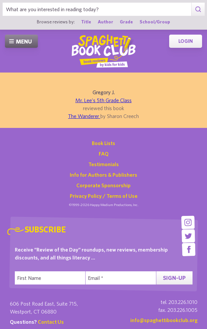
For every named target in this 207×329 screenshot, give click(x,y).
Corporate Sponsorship (103, 185)
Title (86, 21)
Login (185, 41)
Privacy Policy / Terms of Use (104, 196)
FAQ (104, 154)
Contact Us (51, 322)
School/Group (155, 21)
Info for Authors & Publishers (103, 175)
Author (105, 21)
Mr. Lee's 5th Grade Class (103, 100)
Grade (126, 21)
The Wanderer (84, 116)
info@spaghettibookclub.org (163, 320)
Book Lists (103, 143)
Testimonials (104, 164)
